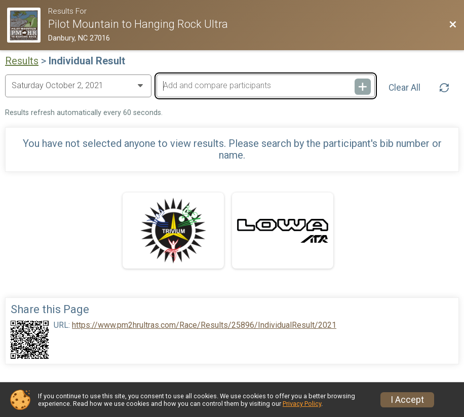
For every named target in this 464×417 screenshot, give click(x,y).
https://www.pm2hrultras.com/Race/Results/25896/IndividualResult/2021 (204, 325)
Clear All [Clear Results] (404, 88)
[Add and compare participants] (266, 85)
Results (21, 61)
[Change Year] (78, 85)
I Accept (407, 400)
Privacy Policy (302, 403)
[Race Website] (27, 25)
